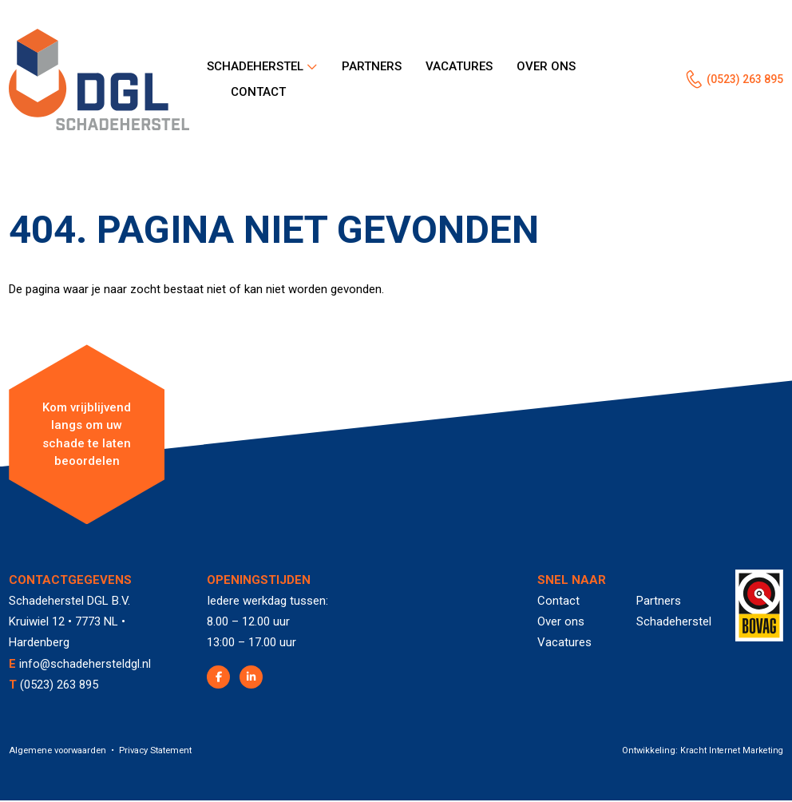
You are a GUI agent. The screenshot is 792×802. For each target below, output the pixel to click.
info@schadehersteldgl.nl (85, 665)
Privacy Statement (155, 752)
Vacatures (459, 67)
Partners (372, 67)
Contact (258, 94)
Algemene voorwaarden (57, 752)
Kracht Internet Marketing (731, 752)
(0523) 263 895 (739, 80)
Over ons (546, 67)
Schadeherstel (255, 67)
